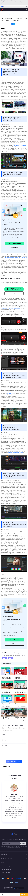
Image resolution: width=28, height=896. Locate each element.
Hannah (3, 26)
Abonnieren (22, 843)
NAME (4, 734)
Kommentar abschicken (14, 761)
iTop (2, 9)
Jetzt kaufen (24, 894)
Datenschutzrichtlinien (8, 887)
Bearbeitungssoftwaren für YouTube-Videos (16, 257)
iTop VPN (3, 6)
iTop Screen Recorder (12, 97)
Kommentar (6, 745)
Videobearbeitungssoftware (19, 145)
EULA (5, 888)
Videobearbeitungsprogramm (15, 452)
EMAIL (4, 740)
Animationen (10, 393)
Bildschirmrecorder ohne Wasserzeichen (10, 308)
